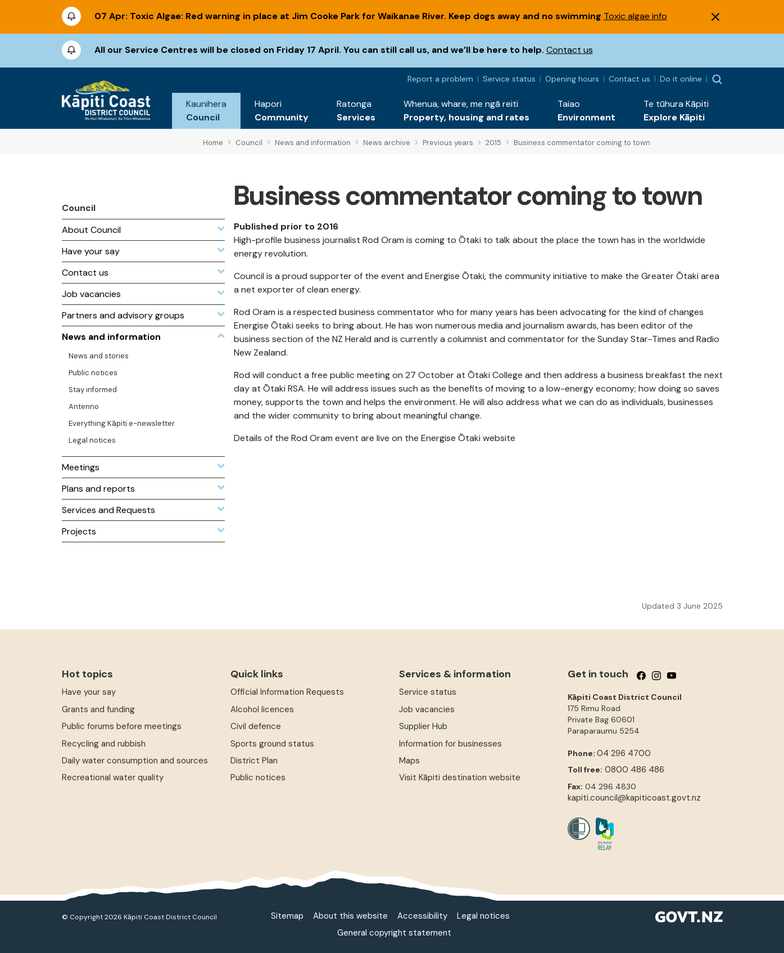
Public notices (257, 777)
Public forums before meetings (122, 726)
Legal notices (483, 915)
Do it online (681, 79)
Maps (409, 760)
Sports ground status (272, 743)
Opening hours (572, 79)
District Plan (254, 760)
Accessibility (422, 915)
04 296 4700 (624, 753)
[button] (206, 111)
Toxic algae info (635, 16)
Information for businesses (450, 743)
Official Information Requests (287, 692)
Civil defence (255, 726)
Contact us (569, 50)
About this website (350, 915)
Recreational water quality (113, 777)
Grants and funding (98, 709)
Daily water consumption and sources (135, 760)
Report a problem (440, 79)
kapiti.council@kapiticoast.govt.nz (634, 797)
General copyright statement (394, 932)
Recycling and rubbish (104, 743)
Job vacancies (427, 709)
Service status (509, 79)
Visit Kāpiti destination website (459, 777)
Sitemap (287, 915)
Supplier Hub (423, 726)
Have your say (89, 692)
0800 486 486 (634, 769)
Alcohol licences (262, 709)
